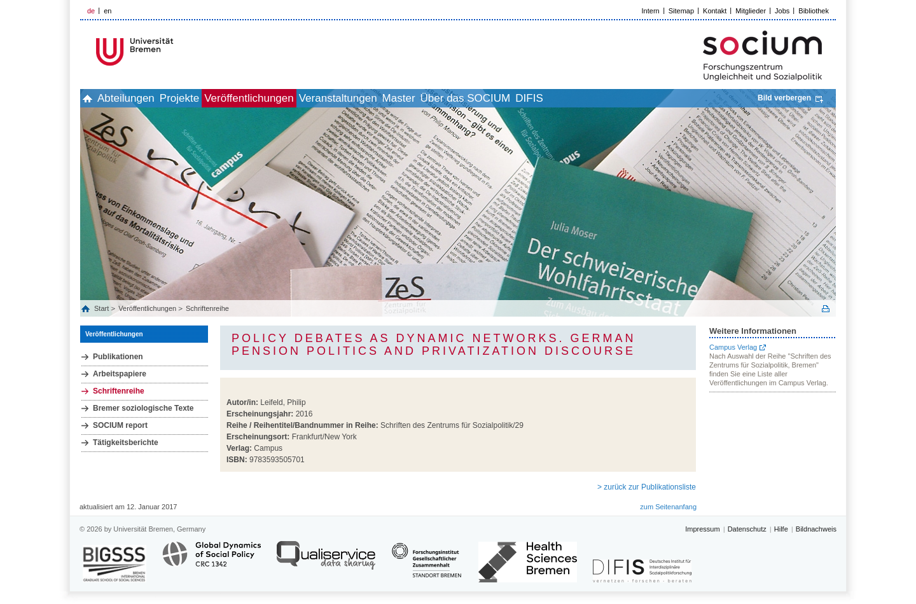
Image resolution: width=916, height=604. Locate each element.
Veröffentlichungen (298, 98)
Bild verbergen (784, 97)
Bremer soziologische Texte (143, 408)
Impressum (702, 529)
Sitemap (681, 11)
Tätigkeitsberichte (125, 442)
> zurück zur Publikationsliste (646, 487)
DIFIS (634, 98)
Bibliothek (813, 11)
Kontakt (714, 11)
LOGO (177, 52)
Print (825, 308)
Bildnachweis (816, 529)
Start (102, 308)
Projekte (214, 98)
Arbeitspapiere (119, 373)
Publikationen (118, 356)
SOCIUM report (120, 425)
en (107, 11)
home (94, 98)
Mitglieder (750, 11)
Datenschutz (747, 529)
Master (475, 98)
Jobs (782, 11)
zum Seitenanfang (668, 507)
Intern (651, 11)
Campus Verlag (733, 347)
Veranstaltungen (401, 98)
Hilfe (781, 529)
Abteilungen (147, 98)
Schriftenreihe (207, 308)
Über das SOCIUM (556, 98)
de (91, 11)
